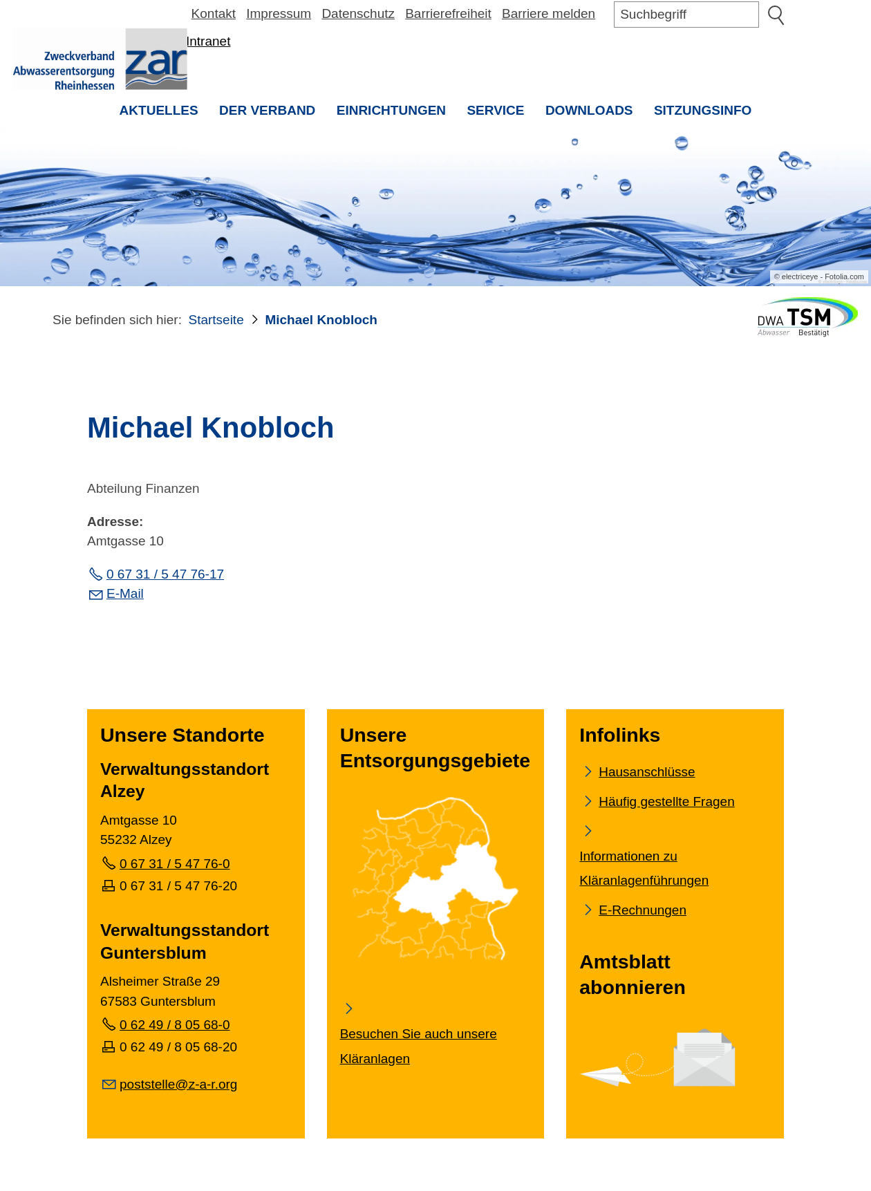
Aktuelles (159, 110)
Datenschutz (358, 13)
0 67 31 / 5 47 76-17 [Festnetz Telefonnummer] (165, 576)
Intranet (208, 41)
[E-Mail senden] (168, 1084)
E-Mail (125, 595)
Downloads (589, 110)
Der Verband (267, 110)
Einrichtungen (391, 110)
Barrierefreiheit (448, 13)
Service (495, 110)
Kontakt (213, 13)
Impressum (278, 13)
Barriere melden (548, 13)
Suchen (775, 14)
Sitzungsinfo (708, 115)
